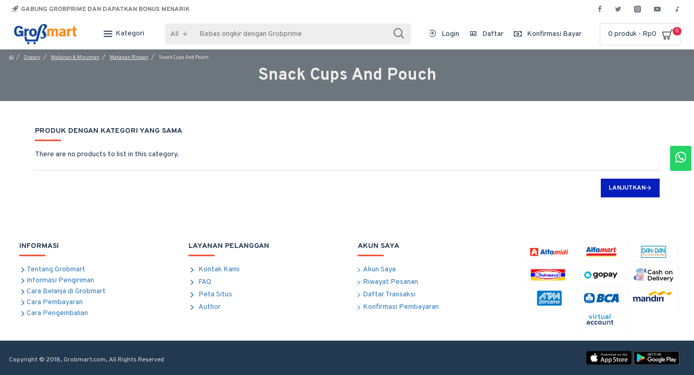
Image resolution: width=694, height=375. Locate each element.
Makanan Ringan (129, 57)
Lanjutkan (627, 188)
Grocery (32, 57)
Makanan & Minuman (75, 57)
